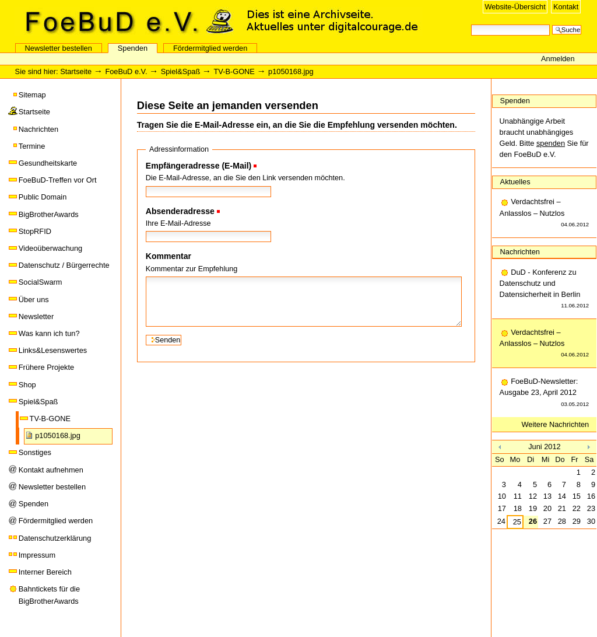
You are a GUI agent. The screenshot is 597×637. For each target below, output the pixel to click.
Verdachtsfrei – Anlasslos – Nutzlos (544, 213)
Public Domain (43, 196)
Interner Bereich (45, 572)
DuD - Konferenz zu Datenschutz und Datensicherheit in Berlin (544, 290)
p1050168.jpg (57, 435)
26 (533, 521)
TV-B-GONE (233, 71)
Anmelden (558, 58)
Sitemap (32, 94)
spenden (550, 143)
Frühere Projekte (46, 367)
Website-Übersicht (514, 6)
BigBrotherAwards (49, 214)
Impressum (37, 555)
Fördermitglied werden (210, 48)
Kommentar (168, 256)
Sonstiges (35, 452)
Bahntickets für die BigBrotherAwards (49, 594)
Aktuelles (515, 181)
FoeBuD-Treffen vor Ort (58, 180)
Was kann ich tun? (49, 333)
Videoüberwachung (50, 248)
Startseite (76, 71)
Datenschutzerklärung (55, 538)
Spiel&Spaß (181, 71)
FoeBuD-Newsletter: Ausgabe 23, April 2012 (544, 393)
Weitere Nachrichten (555, 424)
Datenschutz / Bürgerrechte (64, 265)
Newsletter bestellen (58, 48)
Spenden (133, 48)
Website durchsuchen (470, 23)
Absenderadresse (180, 211)
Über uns (34, 299)
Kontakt (565, 6)
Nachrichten (38, 129)
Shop (27, 384)
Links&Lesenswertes (53, 350)
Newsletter (36, 316)
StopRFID (35, 231)
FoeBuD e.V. (125, 21)
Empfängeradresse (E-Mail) (199, 165)
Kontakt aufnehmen (51, 470)
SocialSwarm (40, 282)
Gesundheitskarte (48, 163)
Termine (32, 146)
